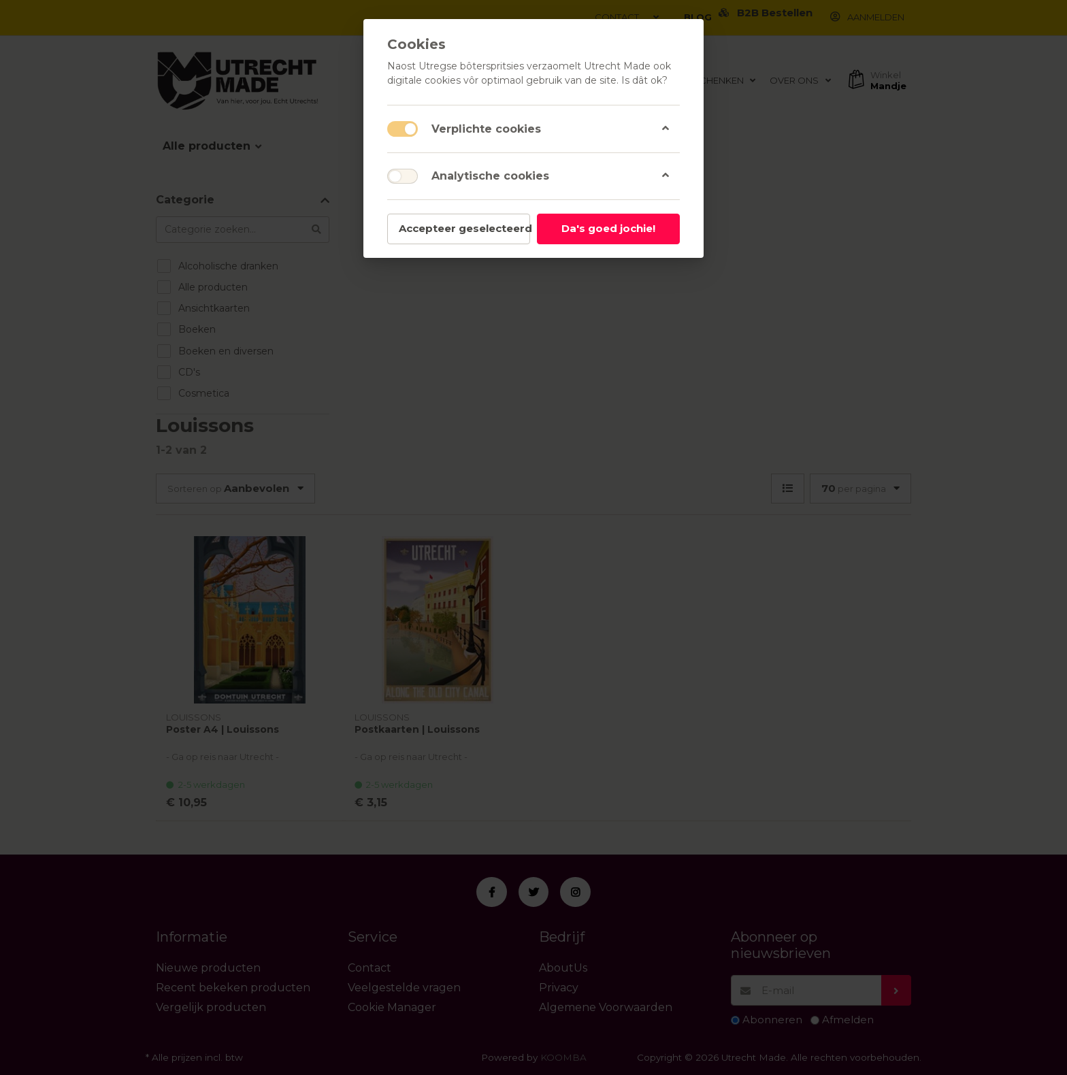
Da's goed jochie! (608, 228)
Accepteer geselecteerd (464, 228)
